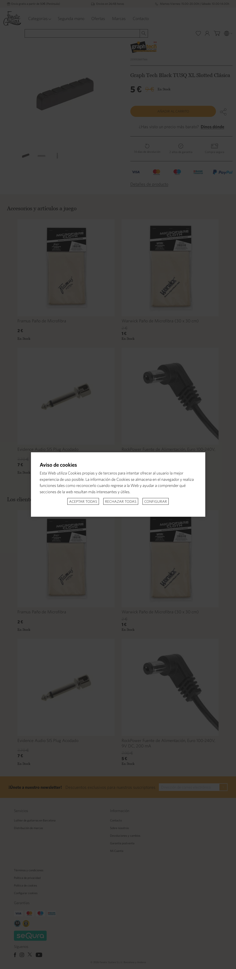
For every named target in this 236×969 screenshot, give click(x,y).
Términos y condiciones (28, 870)
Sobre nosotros (119, 828)
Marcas (119, 18)
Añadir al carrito (173, 111)
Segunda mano (71, 18)
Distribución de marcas (28, 828)
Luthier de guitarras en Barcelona (35, 820)
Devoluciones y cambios (125, 835)
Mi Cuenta (116, 851)
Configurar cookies (25, 893)
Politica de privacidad (27, 878)
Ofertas (98, 18)
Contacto (141, 18)
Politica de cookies (25, 885)
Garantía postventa (122, 843)
